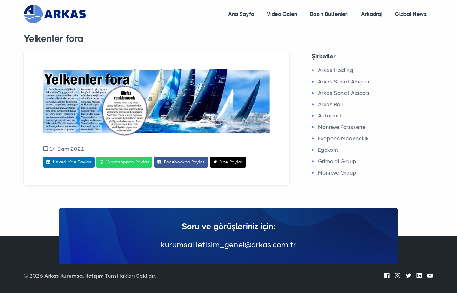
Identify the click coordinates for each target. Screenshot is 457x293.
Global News (411, 14)
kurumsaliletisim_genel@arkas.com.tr (228, 245)
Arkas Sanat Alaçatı (343, 81)
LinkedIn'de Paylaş (68, 162)
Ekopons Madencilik (343, 138)
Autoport (329, 115)
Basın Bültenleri (329, 14)
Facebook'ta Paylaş (181, 162)
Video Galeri (282, 14)
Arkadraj (371, 14)
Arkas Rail (330, 104)
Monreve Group (337, 173)
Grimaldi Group (337, 161)
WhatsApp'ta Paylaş (124, 162)
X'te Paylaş (228, 162)
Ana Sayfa (241, 14)
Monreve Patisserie (342, 127)
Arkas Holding (335, 70)
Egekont (328, 150)
